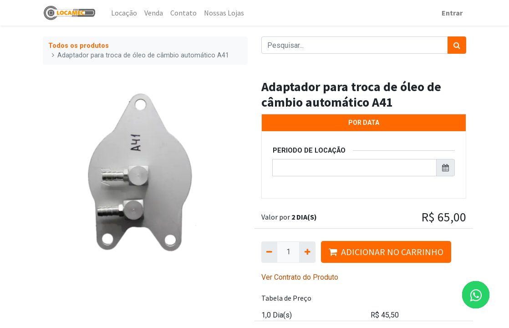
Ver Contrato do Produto (299, 277)
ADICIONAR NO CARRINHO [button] (386, 251)
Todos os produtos (78, 46)
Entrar (452, 12)
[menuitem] (124, 13)
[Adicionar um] (307, 251)
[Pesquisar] (457, 45)
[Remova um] (269, 251)
